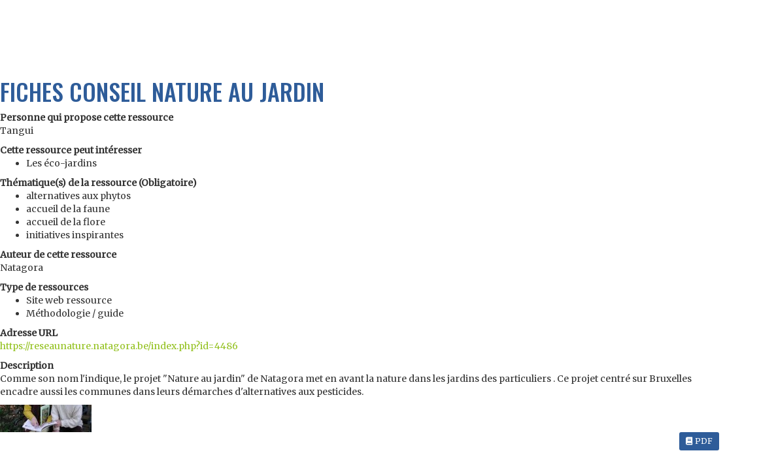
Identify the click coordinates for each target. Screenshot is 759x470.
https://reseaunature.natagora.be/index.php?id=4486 (119, 346)
